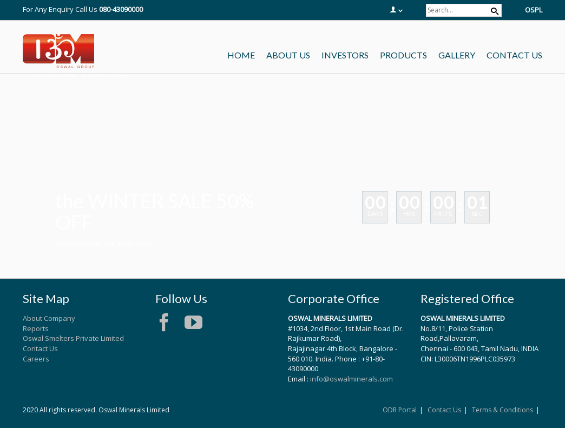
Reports (36, 328)
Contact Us (40, 348)
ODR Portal (400, 409)
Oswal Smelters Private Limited (73, 338)
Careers (36, 359)
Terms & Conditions (502, 409)
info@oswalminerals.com (351, 379)
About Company (49, 318)
